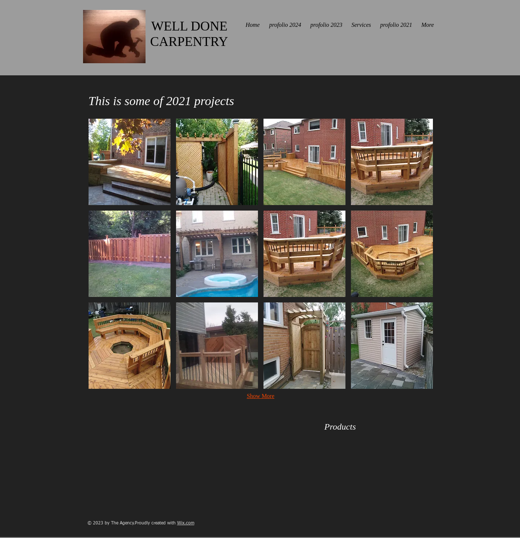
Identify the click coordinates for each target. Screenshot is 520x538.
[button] (130, 162)
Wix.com (185, 523)
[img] (337, 451)
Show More (260, 396)
